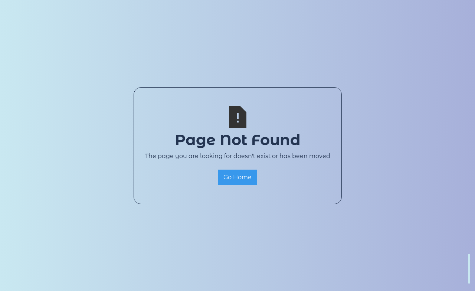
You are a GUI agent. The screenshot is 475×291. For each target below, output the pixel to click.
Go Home (237, 177)
